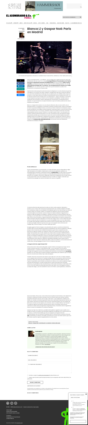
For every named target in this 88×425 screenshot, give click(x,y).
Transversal (53, 23)
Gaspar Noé (36, 323)
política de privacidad (44, 375)
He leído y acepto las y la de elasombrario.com (79, 409)
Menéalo (20, 92)
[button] (22, 16)
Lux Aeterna (49, 323)
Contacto (8, 415)
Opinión (15, 23)
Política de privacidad (11, 411)
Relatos (67, 23)
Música (35, 23)
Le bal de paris (42, 323)
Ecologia (8, 23)
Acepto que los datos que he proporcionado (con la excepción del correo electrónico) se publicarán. (49, 378)
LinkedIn (21, 86)
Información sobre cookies (13, 413)
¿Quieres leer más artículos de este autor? (45, 346)
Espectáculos (27, 23)
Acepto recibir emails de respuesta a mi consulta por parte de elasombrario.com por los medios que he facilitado (79, 404)
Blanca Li (30, 323)
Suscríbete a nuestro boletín (77, 394)
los (41, 119)
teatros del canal (56, 323)
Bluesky (20, 94)
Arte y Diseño (41, 23)
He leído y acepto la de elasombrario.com (43, 375)
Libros (21, 23)
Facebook (21, 83)
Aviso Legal (9, 410)
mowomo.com (19, 422)
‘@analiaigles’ (47, 344)
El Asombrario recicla (76, 23)
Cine (47, 23)
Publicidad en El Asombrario (13, 417)
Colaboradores (10, 418)
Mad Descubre (60, 23)
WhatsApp (21, 88)
